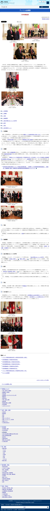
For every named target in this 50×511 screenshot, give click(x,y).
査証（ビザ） (5, 477)
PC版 (40, 1)
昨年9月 (5, 271)
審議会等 (4, 396)
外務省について (5, 389)
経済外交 (4, 436)
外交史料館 (4, 404)
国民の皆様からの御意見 (7, 497)
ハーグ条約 (4, 471)
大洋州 (4, 451)
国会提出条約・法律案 (6, 402)
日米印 (45, 246)
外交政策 (4, 427)
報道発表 (4, 413)
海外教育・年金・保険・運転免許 (8, 474)
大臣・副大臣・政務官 (6, 390)
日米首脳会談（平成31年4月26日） (10, 359)
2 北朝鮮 (4, 113)
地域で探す (4, 448)
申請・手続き (5, 486)
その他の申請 (5, 494)
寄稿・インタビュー (6, 418)
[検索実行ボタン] (44, 7)
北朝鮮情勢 (12, 152)
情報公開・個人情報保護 (7, 489)
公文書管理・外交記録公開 (7, 491)
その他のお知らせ (5, 422)
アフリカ (5, 459)
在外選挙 (4, 475)
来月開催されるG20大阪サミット (35, 295)
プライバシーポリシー (27, 500)
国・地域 (4, 446)
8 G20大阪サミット (7, 128)
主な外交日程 (5, 430)
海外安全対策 (5, 466)
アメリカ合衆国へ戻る (7, 384)
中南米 (4, 454)
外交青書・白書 (5, 428)
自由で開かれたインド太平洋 (37, 257)
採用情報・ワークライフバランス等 (9, 395)
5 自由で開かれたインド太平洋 (9, 120)
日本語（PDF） (12, 258)
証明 (3, 481)
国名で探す (4, 460)
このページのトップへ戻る (43, 380)
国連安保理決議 (7, 154)
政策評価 (4, 401)
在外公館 (4, 393)
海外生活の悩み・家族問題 (7, 472)
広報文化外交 (5, 438)
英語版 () (45, 18)
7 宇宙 (4, 125)
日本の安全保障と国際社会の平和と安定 (10, 433)
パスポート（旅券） (6, 468)
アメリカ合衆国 (5, 372)
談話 (3, 415)
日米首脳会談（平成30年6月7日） (10, 368)
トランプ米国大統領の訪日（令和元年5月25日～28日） (14, 357)
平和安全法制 (10, 139)
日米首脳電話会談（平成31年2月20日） (11, 364)
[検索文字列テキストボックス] (20, 7)
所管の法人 (4, 398)
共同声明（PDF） (12, 271)
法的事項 (11, 500)
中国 (22, 233)
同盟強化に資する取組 (27, 139)
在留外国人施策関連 (6, 478)
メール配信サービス (6, 495)
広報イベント (5, 421)
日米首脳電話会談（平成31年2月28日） (11, 361)
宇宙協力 (24, 285)
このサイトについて (6, 405)
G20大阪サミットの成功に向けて (37, 296)
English (43, 1)
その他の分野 (5, 441)
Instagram (43, 4)
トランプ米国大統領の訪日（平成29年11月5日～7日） (14, 370)
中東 (4, 457)
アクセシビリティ (17, 500)
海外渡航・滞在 (5, 465)
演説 (3, 416)
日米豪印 (6, 247)
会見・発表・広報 (6, 410)
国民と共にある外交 (6, 439)
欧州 (4, 456)
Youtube (45, 4)
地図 (24, 507)
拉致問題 (29, 159)
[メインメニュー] (48, 2)
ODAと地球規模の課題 (6, 435)
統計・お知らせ (5, 480)
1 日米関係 (5, 111)
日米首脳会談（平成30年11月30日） (10, 366)
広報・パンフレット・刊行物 (8, 419)
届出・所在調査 (5, 469)
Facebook (41, 4)
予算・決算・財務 (5, 399)
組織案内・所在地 (5, 392)
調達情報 (4, 492)
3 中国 (4, 115)
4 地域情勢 (5, 118)
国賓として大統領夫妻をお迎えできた (32, 134)
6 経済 (4, 123)
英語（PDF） (23, 258)
